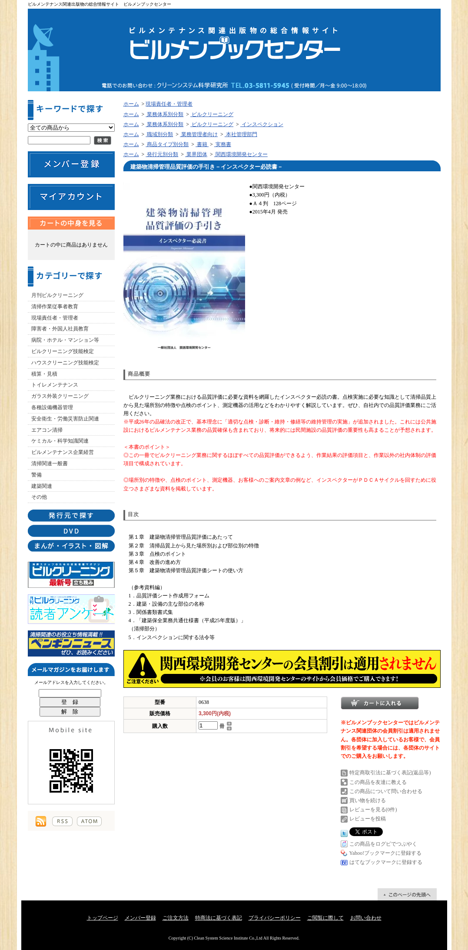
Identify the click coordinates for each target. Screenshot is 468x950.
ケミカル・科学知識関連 (60, 441)
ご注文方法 (176, 918)
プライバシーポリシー (275, 918)
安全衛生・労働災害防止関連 (65, 419)
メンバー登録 (140, 918)
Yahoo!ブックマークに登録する (385, 853)
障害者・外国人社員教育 (60, 329)
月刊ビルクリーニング (57, 295)
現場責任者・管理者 (54, 318)
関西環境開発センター (241, 154)
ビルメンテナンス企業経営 (62, 452)
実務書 (222, 144)
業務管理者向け (199, 134)
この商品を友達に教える (378, 782)
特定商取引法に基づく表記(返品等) (390, 773)
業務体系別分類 (164, 114)
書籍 (202, 144)
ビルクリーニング (211, 114)
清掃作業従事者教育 (54, 306)
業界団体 (196, 154)
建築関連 (41, 486)
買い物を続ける (367, 800)
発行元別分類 (162, 154)
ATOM (89, 821)
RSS (62, 821)
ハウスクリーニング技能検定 (65, 363)
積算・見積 (44, 374)
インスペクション (261, 124)
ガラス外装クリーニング (60, 396)
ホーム (131, 104)
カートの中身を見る (71, 223)
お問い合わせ (366, 918)
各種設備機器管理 (52, 407)
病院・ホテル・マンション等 (65, 340)
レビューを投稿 (367, 819)
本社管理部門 (241, 134)
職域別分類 (159, 134)
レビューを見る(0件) (373, 810)
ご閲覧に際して (325, 918)
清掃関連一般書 (49, 463)
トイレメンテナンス (54, 385)
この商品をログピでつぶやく (383, 844)
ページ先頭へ (407, 894)
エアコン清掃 (47, 430)
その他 (39, 497)
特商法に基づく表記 (218, 918)
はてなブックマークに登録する (385, 862)
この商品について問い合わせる (385, 791)
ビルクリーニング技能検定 (62, 351)
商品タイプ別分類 (167, 144)
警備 (36, 475)
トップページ (102, 918)
